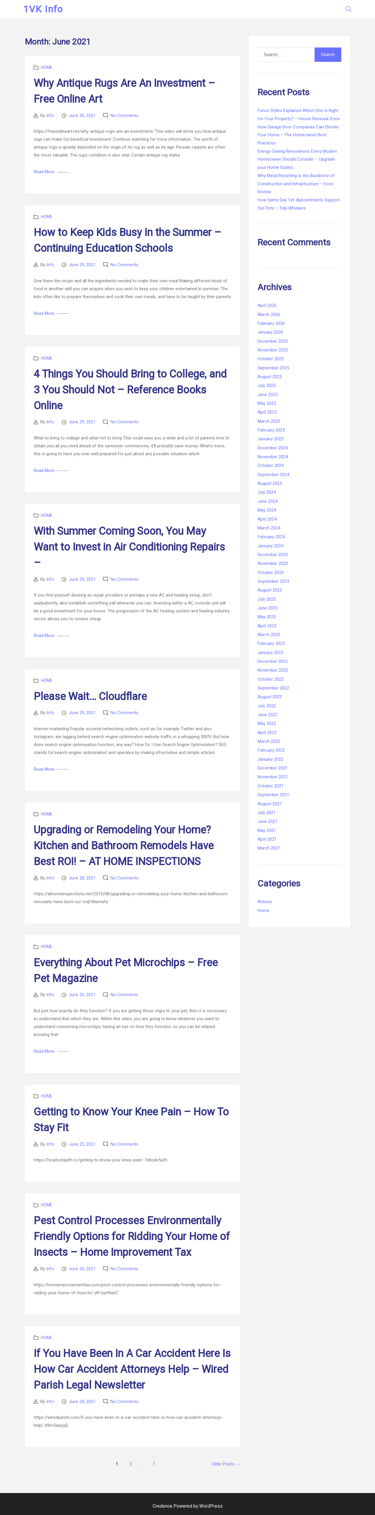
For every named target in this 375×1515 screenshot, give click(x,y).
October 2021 (271, 786)
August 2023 (270, 590)
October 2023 (271, 572)
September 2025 (273, 368)
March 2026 (269, 314)
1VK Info (45, 9)
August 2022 (270, 696)
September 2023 (273, 581)
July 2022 (267, 706)
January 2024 (270, 545)
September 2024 (273, 474)
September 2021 (273, 794)
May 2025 (267, 403)
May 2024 (267, 510)
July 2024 (267, 492)
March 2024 (269, 528)
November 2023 (273, 563)
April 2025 (267, 412)
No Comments (124, 115)
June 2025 (267, 394)
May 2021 (267, 830)
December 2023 (273, 554)
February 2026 (271, 323)
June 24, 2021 (82, 1268)
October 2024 (271, 465)
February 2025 (271, 430)
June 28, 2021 (82, 878)
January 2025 (270, 438)
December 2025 (273, 341)
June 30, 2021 (82, 115)
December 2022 (273, 661)
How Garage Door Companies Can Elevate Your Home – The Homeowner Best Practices (298, 135)
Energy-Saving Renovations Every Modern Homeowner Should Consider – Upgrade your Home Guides (297, 159)
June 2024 (267, 501)
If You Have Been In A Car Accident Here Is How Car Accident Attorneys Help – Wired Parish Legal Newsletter (132, 1369)
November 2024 (273, 456)
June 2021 (267, 821)
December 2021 (273, 768)
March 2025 (269, 421)
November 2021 (273, 776)
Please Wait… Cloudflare (90, 696)
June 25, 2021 (82, 994)
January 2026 (270, 332)
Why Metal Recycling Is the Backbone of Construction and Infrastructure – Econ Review (296, 183)
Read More (44, 171)
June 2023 (267, 608)
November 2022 (273, 670)
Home (46, 67)
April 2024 (267, 519)
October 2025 (271, 358)
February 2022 (271, 750)
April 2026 (267, 305)
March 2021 (269, 848)
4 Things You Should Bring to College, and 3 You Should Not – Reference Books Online (130, 390)
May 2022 (267, 723)
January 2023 (270, 652)
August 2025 (270, 376)
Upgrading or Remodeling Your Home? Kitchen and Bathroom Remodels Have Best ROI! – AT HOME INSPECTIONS (124, 846)
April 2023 (267, 626)
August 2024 (270, 483)
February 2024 (271, 536)
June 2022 (267, 714)
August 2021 (270, 803)
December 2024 (273, 448)
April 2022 (267, 732)
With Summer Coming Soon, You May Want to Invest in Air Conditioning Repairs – (129, 547)
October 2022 (271, 679)
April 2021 (267, 839)
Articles (265, 901)
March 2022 (269, 741)
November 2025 (273, 350)
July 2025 (267, 385)
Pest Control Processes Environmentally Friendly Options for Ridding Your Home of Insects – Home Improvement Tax (132, 1236)
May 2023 (267, 616)
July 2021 (267, 812)
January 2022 (270, 759)
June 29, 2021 (82, 264)
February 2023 (271, 643)
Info (50, 115)
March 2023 (269, 634)
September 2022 (273, 688)
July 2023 (267, 599)
